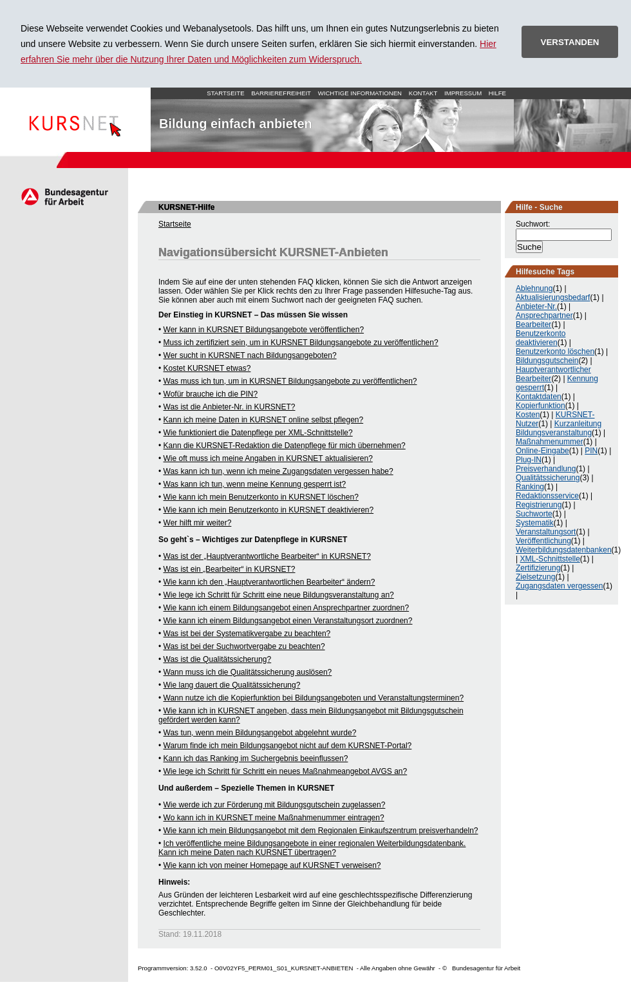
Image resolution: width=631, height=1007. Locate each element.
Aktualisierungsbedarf (553, 297)
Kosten (528, 414)
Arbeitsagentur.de (64, 196)
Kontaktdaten (538, 396)
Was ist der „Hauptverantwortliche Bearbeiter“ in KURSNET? (267, 556)
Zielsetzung (535, 576)
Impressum (463, 93)
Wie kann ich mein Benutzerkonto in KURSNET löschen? (261, 497)
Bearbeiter (533, 324)
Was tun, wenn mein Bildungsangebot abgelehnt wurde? (260, 732)
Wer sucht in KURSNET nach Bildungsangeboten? (250, 355)
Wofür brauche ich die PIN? (211, 394)
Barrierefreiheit (281, 93)
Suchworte (534, 513)
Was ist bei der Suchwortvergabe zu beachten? (244, 646)
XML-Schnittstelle (549, 558)
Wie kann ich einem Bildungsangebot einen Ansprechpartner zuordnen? (287, 607)
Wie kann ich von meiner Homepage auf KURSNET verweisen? (272, 865)
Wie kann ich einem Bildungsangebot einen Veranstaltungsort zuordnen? (288, 620)
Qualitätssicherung (547, 477)
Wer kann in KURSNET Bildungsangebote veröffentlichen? (264, 329)
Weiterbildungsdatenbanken (564, 549)
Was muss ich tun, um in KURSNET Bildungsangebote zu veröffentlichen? (290, 381)
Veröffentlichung (543, 540)
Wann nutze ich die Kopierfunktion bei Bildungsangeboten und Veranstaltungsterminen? (314, 697)
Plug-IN (529, 459)
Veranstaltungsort (546, 531)
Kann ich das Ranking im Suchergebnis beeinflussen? (256, 758)
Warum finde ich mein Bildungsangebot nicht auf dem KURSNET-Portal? (288, 745)
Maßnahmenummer (549, 441)
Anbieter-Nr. (536, 306)
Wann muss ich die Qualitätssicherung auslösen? (248, 672)
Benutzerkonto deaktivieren (540, 338)
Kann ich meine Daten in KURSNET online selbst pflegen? (264, 419)
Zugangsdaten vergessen (559, 585)
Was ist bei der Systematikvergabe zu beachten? (247, 633)
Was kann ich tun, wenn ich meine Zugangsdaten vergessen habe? (278, 471)
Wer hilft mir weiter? (198, 522)
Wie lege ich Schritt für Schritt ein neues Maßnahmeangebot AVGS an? (286, 771)
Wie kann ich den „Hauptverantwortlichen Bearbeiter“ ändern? (269, 582)
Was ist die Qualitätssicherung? (218, 659)
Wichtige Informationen (360, 93)
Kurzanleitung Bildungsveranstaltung (558, 428)
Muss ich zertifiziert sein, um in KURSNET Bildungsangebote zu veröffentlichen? (301, 342)
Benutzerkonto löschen (555, 351)
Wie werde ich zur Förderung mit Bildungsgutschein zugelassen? (275, 804)
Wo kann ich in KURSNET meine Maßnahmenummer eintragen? (274, 817)
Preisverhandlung (546, 468)
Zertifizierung (538, 567)
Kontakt (423, 93)
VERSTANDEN (570, 42)
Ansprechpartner (544, 315)
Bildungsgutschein (547, 360)
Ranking (530, 486)
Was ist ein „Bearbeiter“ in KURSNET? (230, 569)
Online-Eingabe (542, 450)
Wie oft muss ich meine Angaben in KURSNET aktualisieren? (268, 458)
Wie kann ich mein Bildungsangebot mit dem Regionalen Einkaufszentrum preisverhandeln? (321, 830)
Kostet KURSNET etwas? (207, 368)
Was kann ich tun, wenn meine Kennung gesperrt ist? (255, 484)
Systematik (535, 522)
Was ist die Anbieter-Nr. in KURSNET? (230, 406)
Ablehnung (534, 288)
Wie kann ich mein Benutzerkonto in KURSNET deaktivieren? (269, 509)
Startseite (75, 120)
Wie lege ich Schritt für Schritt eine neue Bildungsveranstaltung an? (279, 594)
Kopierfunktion (540, 405)
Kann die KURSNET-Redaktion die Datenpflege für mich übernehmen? (285, 445)
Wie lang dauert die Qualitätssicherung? (232, 685)
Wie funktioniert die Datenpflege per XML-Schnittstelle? (258, 432)
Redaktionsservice (547, 495)
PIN (591, 450)
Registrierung (538, 504)
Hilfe (497, 93)
